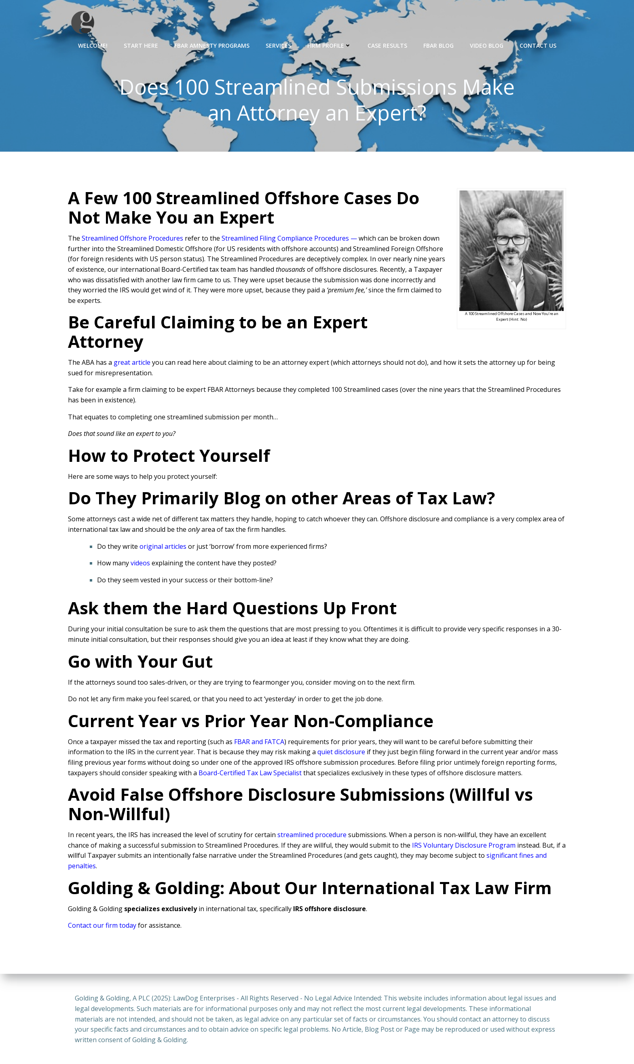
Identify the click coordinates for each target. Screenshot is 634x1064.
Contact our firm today (102, 926)
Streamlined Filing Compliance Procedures (285, 239)
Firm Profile (329, 45)
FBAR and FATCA (259, 742)
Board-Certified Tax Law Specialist (250, 773)
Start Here (141, 45)
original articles (162, 547)
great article (132, 363)
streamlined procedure (312, 835)
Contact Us (538, 45)
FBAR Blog (438, 45)
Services (278, 45)
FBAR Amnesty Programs (211, 45)
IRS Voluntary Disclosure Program (464, 846)
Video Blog (486, 45)
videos (140, 564)
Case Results (387, 45)
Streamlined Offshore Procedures (132, 239)
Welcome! (93, 45)
